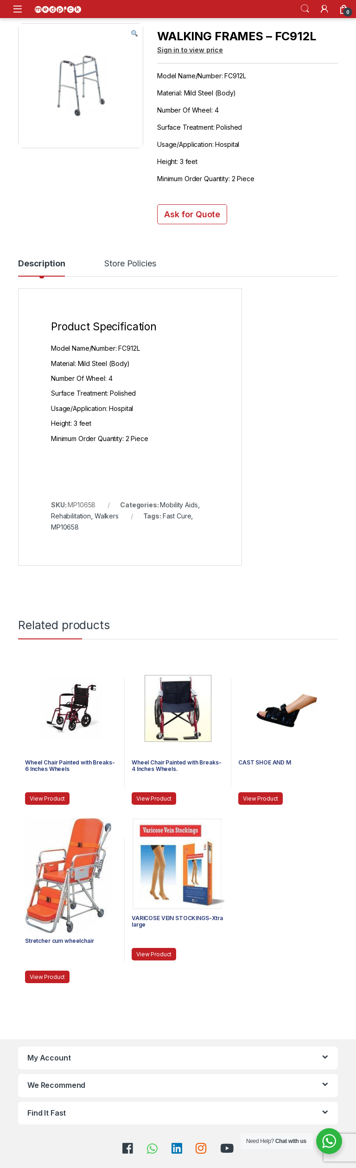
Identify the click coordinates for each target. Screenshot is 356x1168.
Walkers (107, 516)
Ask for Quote (192, 214)
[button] (134, 33)
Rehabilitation (71, 516)
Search (305, 9)
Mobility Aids (178, 505)
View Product (47, 798)
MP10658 (65, 527)
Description (41, 263)
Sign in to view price (190, 50)
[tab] (41, 267)
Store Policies (130, 263)
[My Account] (324, 8)
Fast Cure (177, 516)
